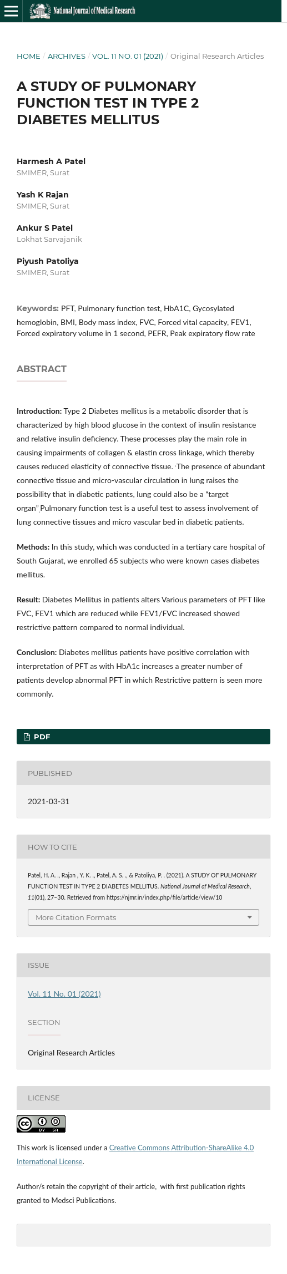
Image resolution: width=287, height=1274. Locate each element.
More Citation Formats (76, 917)
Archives (66, 56)
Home (29, 56)
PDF (41, 736)
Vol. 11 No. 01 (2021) (127, 56)
